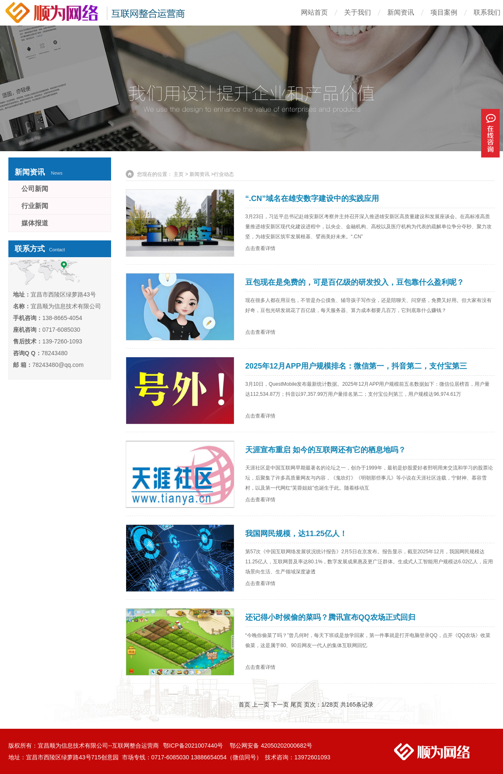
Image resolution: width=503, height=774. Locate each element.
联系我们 (487, 12)
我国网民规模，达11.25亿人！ (296, 533)
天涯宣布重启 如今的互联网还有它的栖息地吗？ (325, 450)
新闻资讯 (400, 12)
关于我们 (357, 12)
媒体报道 (34, 223)
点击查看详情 (260, 248)
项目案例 (443, 12)
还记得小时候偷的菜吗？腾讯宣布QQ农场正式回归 (330, 617)
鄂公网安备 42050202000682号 (271, 745)
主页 (179, 174)
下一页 (280, 704)
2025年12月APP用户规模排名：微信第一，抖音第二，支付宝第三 (356, 366)
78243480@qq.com (57, 364)
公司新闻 (34, 188)
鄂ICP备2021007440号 (194, 745)
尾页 (296, 704)
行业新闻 (34, 205)
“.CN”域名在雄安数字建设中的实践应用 (312, 198)
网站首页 (314, 12)
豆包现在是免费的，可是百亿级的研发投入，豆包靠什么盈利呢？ (354, 282)
